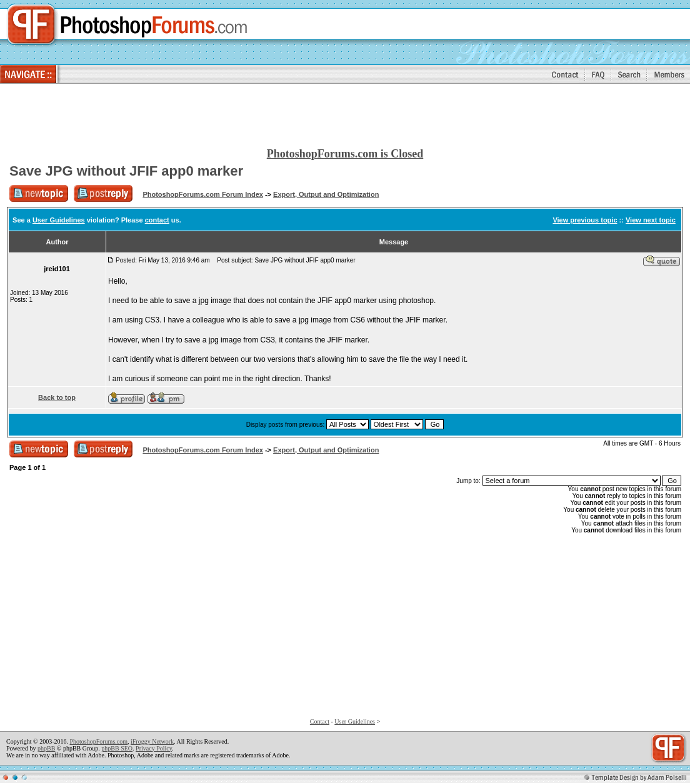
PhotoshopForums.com (98, 741)
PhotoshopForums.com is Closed (345, 153)
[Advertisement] (345, 116)
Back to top (57, 397)
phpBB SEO (116, 748)
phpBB (46, 748)
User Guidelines (58, 220)
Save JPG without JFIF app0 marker (126, 171)
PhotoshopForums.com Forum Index (202, 194)
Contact (319, 721)
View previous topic (584, 220)
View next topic (651, 220)
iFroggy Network (152, 741)
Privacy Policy (154, 748)
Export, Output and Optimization (326, 194)
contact (157, 220)
